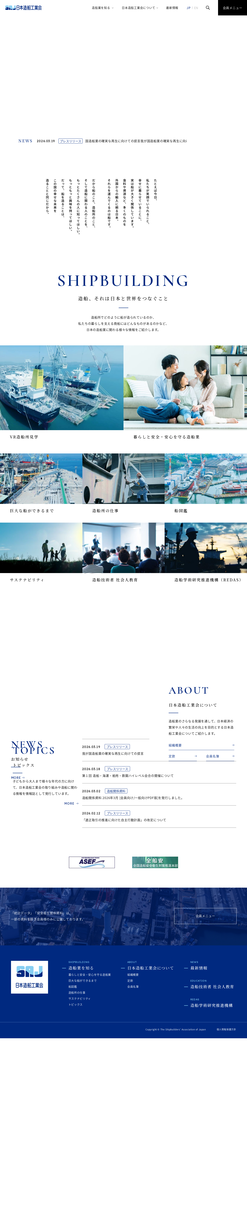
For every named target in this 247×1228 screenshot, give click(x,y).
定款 (172, 771)
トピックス (76, 1194)
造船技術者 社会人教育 (212, 1176)
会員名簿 (212, 771)
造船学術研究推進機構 (211, 1195)
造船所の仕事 (77, 1182)
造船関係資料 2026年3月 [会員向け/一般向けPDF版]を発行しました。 (133, 1002)
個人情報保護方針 (226, 1219)
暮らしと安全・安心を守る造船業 (90, 1164)
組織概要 (175, 760)
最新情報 (172, 8)
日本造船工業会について (138, 8)
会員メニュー (232, 7)
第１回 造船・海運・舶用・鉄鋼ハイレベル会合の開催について (128, 980)
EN (196, 7)
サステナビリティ (80, 1188)
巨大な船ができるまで (83, 1170)
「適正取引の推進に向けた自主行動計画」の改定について (124, 1024)
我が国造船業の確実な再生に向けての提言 (111, 144)
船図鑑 (73, 1176)
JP (189, 7)
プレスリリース (70, 144)
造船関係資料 (116, 995)
